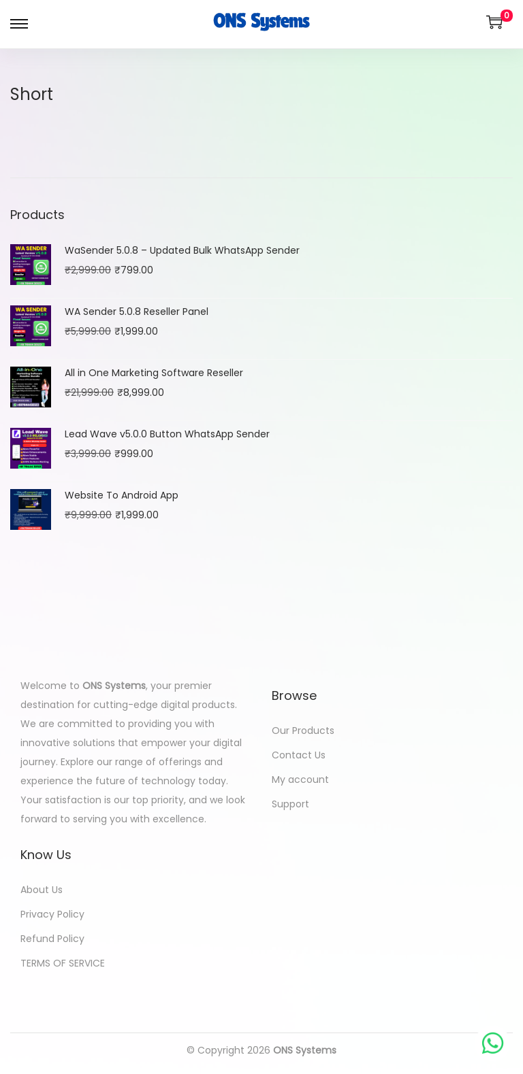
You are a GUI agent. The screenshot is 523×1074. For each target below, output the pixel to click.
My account (300, 779)
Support (290, 804)
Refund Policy (52, 938)
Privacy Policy (52, 914)
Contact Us (299, 755)
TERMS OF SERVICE (62, 963)
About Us (41, 889)
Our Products (303, 730)
